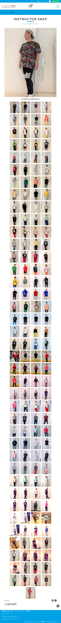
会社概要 (28, 611)
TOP (3, 12)
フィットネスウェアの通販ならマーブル (40, 621)
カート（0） (38, 1)
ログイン (32, 1)
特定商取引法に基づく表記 (7, 611)
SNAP (6, 12)
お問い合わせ (45, 1)
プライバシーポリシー (19, 611)
